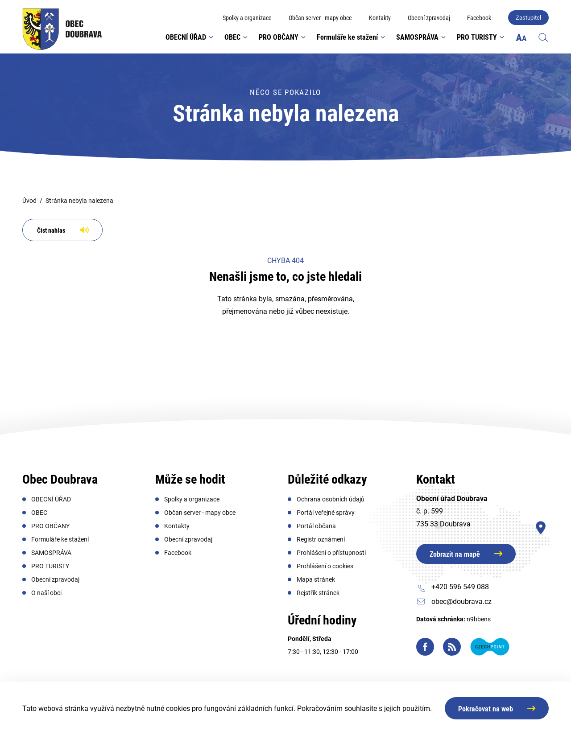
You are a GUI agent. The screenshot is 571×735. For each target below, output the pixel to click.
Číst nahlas (51, 230)
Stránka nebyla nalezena (79, 200)
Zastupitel (528, 17)
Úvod (29, 200)
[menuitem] (247, 18)
